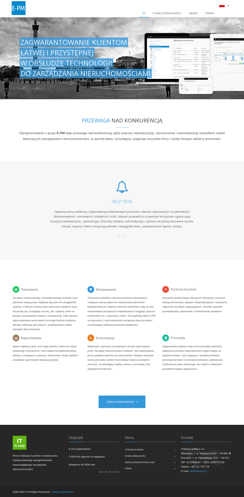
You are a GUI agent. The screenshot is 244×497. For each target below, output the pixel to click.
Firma (209, 13)
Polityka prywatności (62, 491)
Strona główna (134, 449)
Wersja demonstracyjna (140, 462)
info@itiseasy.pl (198, 471)
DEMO (193, 13)
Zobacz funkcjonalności (122, 401)
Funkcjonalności (167, 13)
